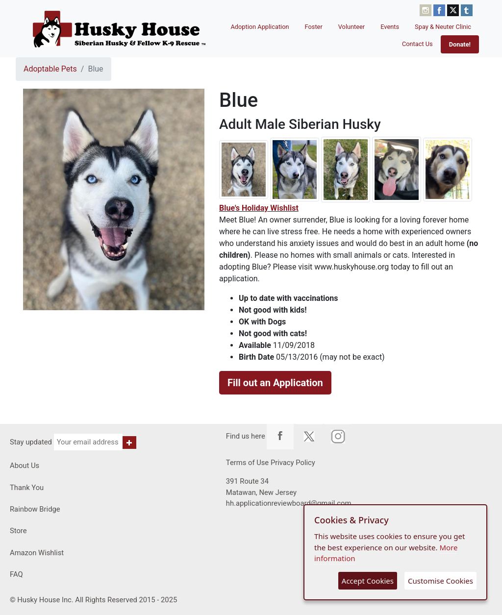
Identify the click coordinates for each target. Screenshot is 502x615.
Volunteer (351, 26)
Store (18, 530)
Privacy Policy (293, 462)
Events (389, 26)
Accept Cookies (368, 581)
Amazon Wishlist (37, 552)
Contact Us (417, 44)
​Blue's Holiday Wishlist (259, 208)
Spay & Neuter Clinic (443, 26)
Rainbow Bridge (35, 509)
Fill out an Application (275, 383)
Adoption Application (259, 26)
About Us (24, 465)
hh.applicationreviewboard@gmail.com (288, 503)
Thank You (27, 487)
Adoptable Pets (50, 69)
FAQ (16, 574)
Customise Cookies (440, 581)
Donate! (460, 44)
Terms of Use (247, 462)
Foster (314, 26)
